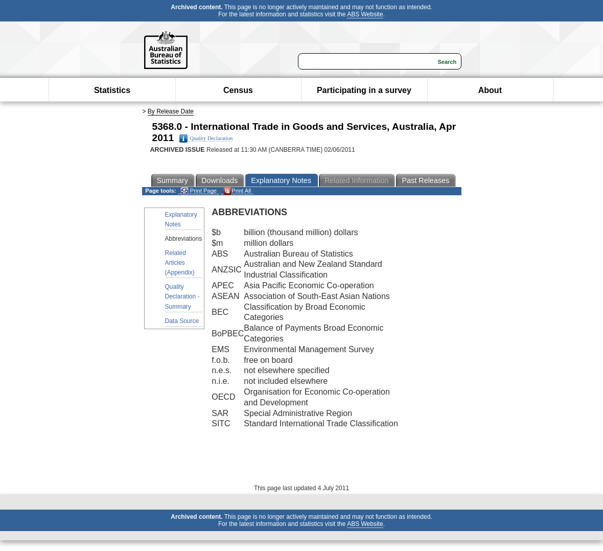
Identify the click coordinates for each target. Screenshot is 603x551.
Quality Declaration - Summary (182, 296)
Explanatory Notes (181, 219)
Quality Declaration (206, 138)
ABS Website (365, 14)
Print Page (198, 191)
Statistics (112, 90)
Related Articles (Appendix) (180, 262)
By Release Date (171, 111)
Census (238, 90)
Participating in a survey (364, 90)
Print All (237, 191)
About (490, 90)
